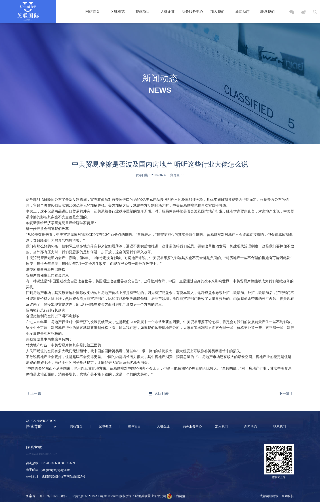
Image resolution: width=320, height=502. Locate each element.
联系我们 (267, 11)
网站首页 (92, 11)
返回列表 (161, 393)
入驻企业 (167, 11)
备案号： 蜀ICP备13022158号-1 (49, 496)
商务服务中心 (192, 11)
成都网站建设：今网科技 (277, 496)
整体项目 (142, 11)
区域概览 (117, 11)
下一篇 (286, 393)
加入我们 (217, 11)
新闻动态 (242, 11)
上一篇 (33, 393)
